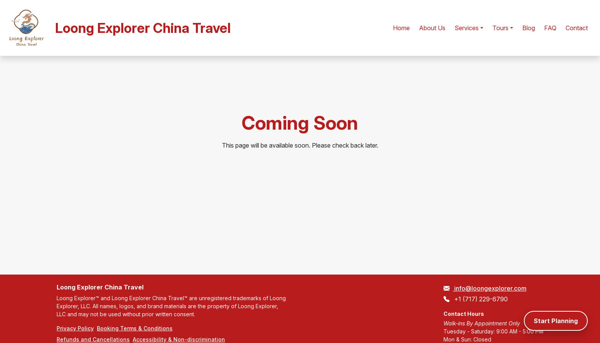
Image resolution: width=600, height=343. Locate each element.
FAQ (550, 28)
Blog (528, 28)
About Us (432, 28)
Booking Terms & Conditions (135, 328)
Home (401, 28)
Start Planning (556, 321)
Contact (577, 28)
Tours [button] (500, 28)
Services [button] (467, 28)
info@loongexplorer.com (490, 288)
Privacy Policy (75, 328)
